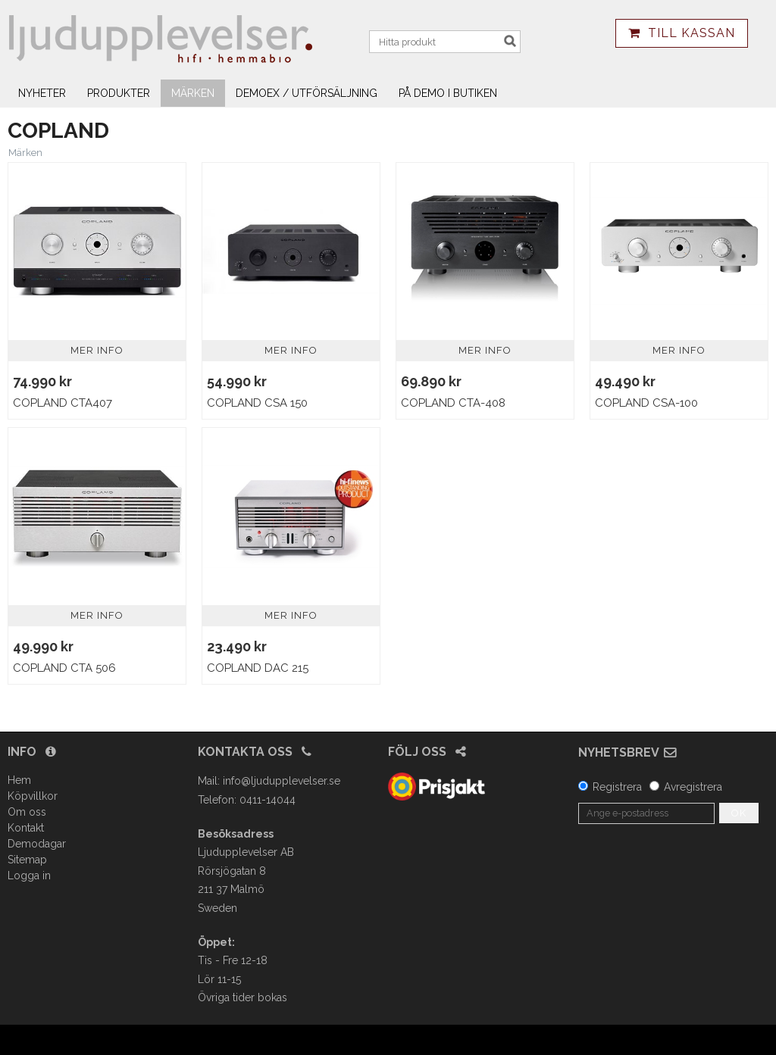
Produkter (118, 93)
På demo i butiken (448, 93)
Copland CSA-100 (646, 403)
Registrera (617, 787)
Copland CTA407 (62, 403)
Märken (192, 93)
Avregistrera (693, 787)
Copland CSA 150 (257, 403)
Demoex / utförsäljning (306, 93)
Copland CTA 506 (64, 668)
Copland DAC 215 (257, 668)
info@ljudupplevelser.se (281, 781)
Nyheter (42, 93)
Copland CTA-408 (453, 403)
